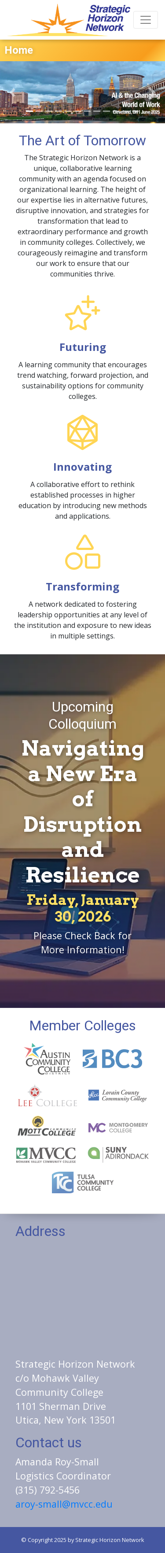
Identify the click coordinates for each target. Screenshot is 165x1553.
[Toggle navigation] (145, 20)
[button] (12, 92)
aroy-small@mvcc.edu (64, 1504)
